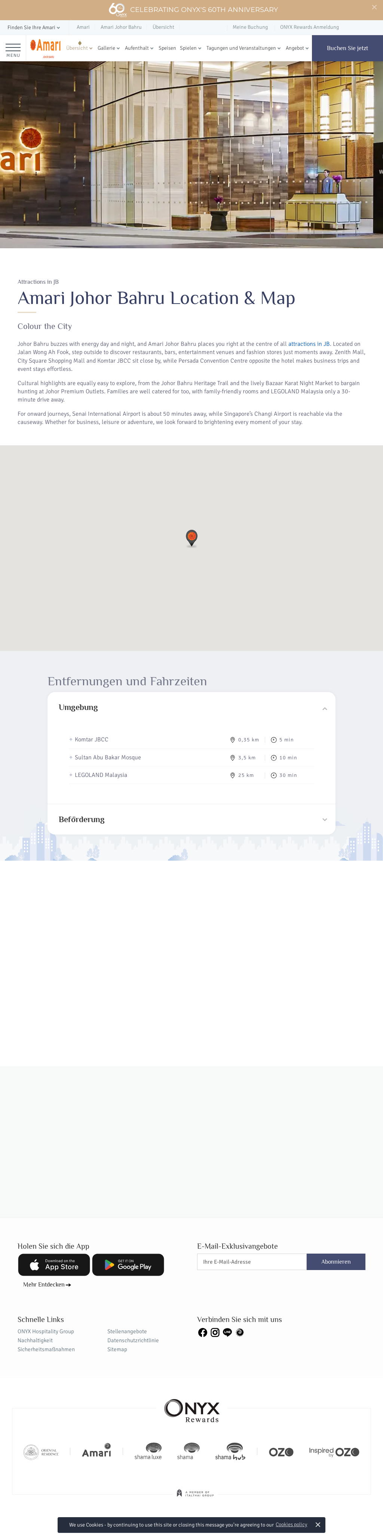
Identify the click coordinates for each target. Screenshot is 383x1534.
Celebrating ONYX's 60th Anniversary (193, 10)
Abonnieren (336, 1261)
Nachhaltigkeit (35, 1340)
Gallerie (106, 48)
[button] (34, 28)
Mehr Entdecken (44, 1284)
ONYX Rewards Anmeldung (309, 27)
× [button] (318, 1524)
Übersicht (77, 48)
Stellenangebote (127, 1331)
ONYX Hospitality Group (46, 1331)
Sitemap (117, 1349)
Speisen (167, 48)
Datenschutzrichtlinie (133, 1340)
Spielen (188, 48)
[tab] (191, 707)
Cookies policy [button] (291, 1524)
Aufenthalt (137, 48)
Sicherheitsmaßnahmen (46, 1349)
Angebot (295, 48)
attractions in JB (309, 344)
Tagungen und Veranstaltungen (241, 48)
